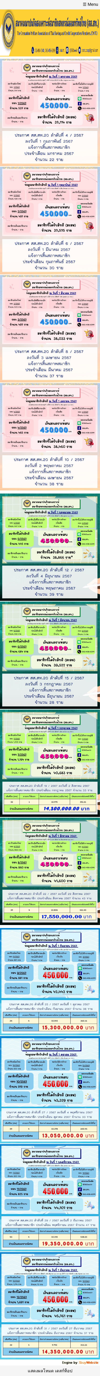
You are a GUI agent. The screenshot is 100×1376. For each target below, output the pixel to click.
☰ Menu (90, 4)
